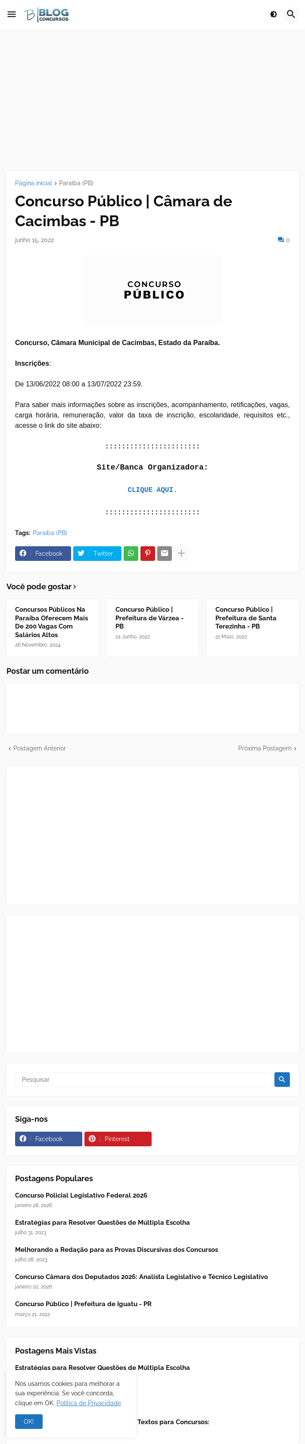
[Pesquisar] (143, 1079)
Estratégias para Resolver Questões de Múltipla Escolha (102, 1222)
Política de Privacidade (88, 1403)
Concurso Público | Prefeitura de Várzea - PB (149, 618)
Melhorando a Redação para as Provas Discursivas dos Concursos (116, 1250)
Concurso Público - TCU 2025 (59, 1395)
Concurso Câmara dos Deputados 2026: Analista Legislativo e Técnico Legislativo (141, 1277)
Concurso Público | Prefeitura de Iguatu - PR (83, 1304)
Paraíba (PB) (76, 183)
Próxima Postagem (265, 748)
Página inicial (33, 183)
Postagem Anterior (39, 748)
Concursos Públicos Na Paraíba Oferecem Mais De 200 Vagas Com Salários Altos (51, 622)
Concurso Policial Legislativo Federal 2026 (81, 1195)
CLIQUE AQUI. (152, 490)
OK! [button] (29, 1421)
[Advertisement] (152, 100)
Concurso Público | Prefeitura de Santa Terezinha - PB (246, 618)
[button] (11, 14)
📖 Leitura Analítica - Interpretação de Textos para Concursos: (112, 1422)
